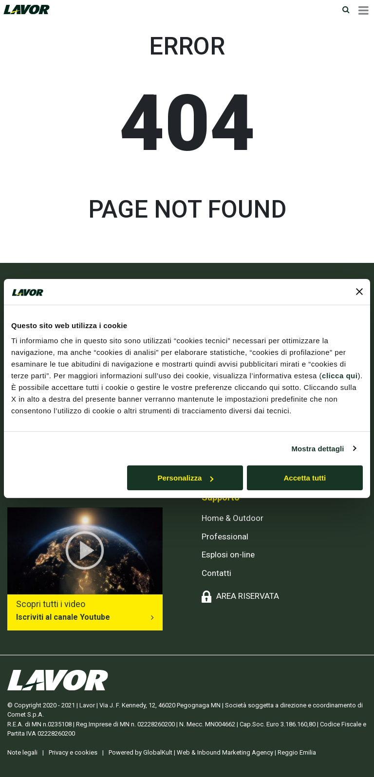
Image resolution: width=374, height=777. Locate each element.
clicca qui (339, 375)
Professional (225, 536)
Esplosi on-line (228, 554)
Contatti (216, 573)
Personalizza (185, 478)
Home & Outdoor (232, 518)
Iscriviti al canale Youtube (63, 617)
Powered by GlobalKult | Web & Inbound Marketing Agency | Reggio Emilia (212, 752)
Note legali (22, 752)
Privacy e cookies (73, 752)
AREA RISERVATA (247, 596)
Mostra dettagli (317, 448)
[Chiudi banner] (359, 291)
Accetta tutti (305, 478)
